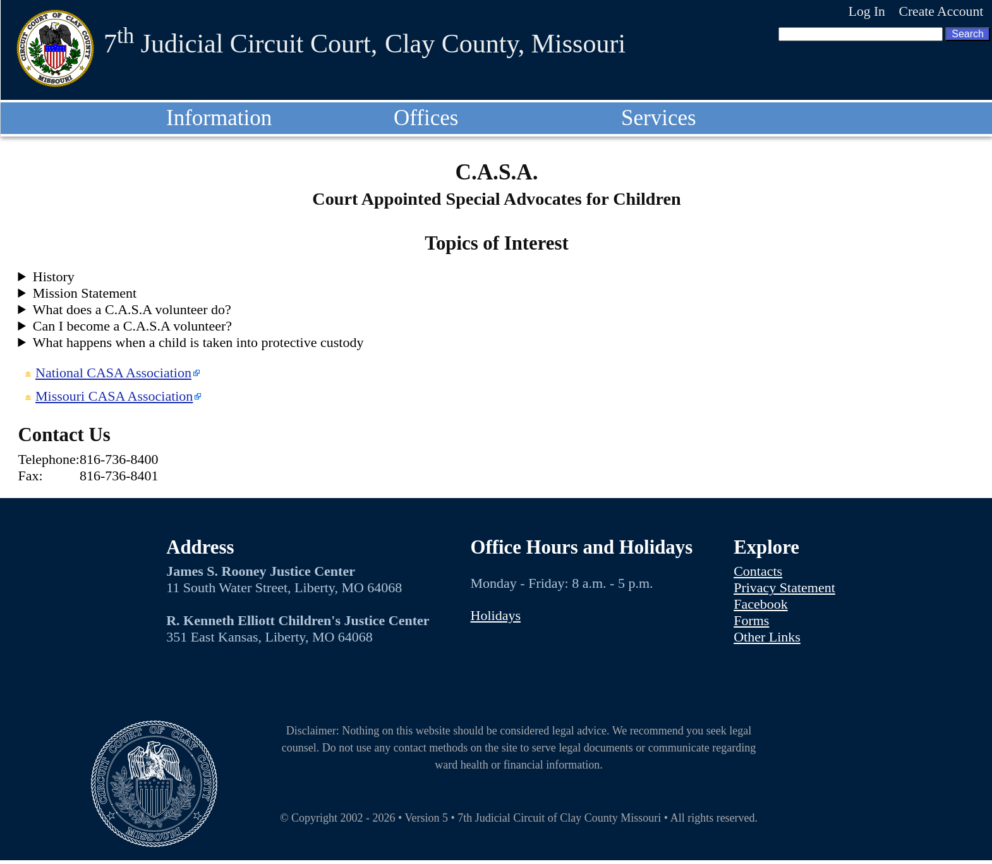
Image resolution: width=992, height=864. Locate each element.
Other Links (767, 637)
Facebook (761, 604)
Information (219, 118)
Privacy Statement (784, 587)
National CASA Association (113, 372)
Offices (426, 118)
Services (658, 118)
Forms (751, 620)
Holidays (496, 615)
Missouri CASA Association (114, 396)
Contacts (758, 571)
